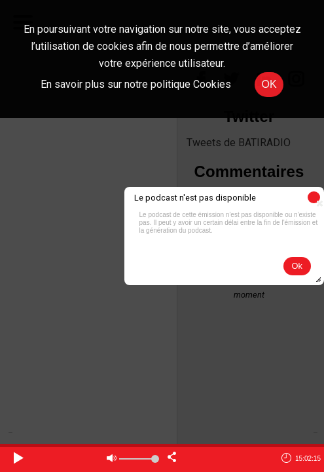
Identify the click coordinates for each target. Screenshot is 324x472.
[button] (314, 197)
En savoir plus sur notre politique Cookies (136, 84)
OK (268, 84)
